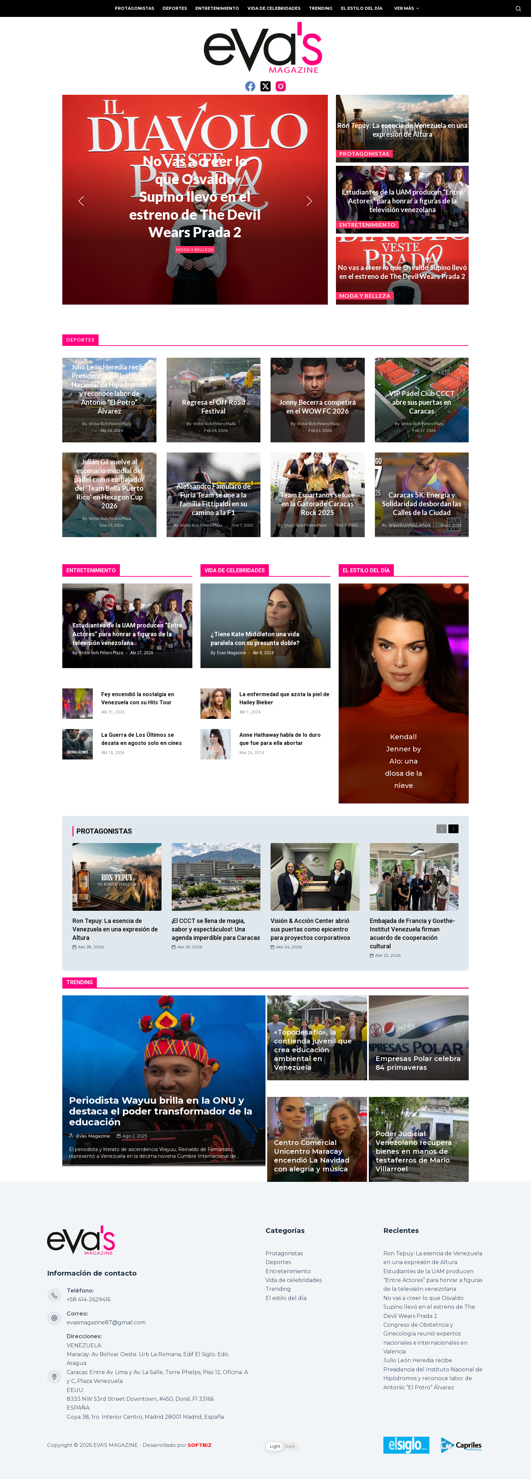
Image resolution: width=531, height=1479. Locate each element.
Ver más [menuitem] (407, 8)
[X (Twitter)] (265, 86)
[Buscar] (518, 8)
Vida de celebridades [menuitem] (274, 8)
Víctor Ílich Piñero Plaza (110, 423)
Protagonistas (364, 153)
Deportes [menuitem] (175, 8)
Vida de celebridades (294, 1280)
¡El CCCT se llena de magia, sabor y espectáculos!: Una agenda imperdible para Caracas (216, 929)
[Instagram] (281, 86)
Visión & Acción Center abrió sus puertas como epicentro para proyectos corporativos (310, 929)
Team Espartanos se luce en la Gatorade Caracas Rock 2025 (317, 503)
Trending (278, 1289)
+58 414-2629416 (88, 1299)
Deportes (278, 1262)
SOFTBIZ (200, 1445)
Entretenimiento (367, 224)
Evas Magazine (231, 652)
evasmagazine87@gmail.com (106, 1322)
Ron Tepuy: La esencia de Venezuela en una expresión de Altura (115, 929)
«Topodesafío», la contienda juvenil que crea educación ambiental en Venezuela (313, 1049)
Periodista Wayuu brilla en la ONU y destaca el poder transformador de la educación (160, 1111)
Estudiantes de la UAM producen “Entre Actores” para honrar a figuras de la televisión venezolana (402, 201)
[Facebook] (250, 86)
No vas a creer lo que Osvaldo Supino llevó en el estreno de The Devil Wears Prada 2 (195, 196)
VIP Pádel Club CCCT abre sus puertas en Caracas (421, 402)
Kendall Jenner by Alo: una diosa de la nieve (403, 761)
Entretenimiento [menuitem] (217, 8)
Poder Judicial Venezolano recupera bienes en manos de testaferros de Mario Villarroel (414, 1135)
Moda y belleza (195, 249)
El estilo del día (286, 1298)
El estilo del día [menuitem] (361, 8)
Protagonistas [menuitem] (134, 8)
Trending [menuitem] (321, 8)
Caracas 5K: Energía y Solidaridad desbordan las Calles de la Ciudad (421, 503)
